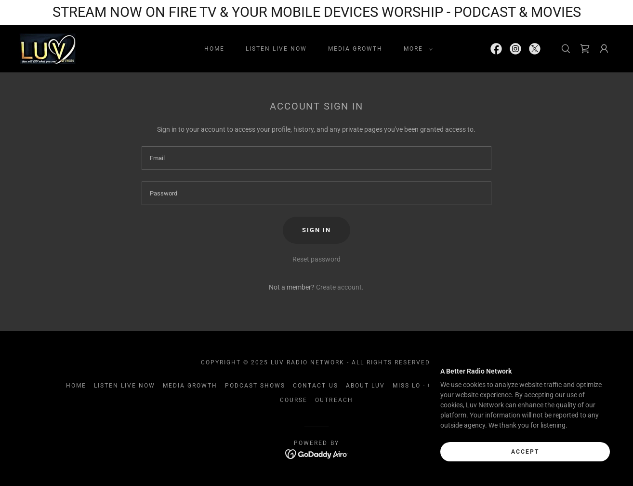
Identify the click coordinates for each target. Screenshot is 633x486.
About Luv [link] (365, 385)
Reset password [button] (316, 259)
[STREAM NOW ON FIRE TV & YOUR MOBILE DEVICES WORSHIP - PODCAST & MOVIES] (316, 12)
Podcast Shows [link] (255, 385)
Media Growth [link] (355, 48)
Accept (525, 451)
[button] (416, 49)
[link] (47, 48)
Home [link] (214, 48)
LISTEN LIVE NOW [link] (276, 48)
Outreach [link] (334, 400)
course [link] (293, 400)
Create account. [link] (340, 287)
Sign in (316, 230)
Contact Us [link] (315, 385)
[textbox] (316, 158)
